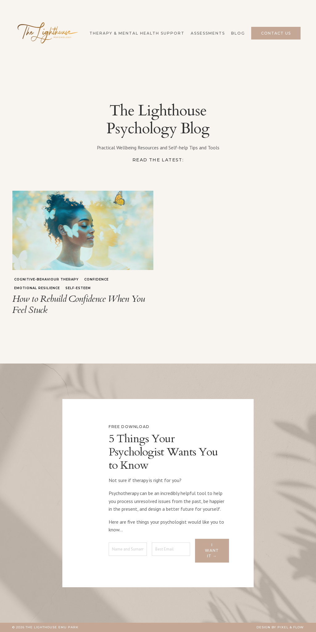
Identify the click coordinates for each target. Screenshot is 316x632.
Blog (238, 33)
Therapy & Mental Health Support (137, 33)
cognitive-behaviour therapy (46, 279)
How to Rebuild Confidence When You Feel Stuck (78, 304)
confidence (96, 279)
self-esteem (78, 288)
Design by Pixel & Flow (280, 627)
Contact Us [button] (276, 33)
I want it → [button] (212, 550)
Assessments (208, 33)
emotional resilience (37, 288)
